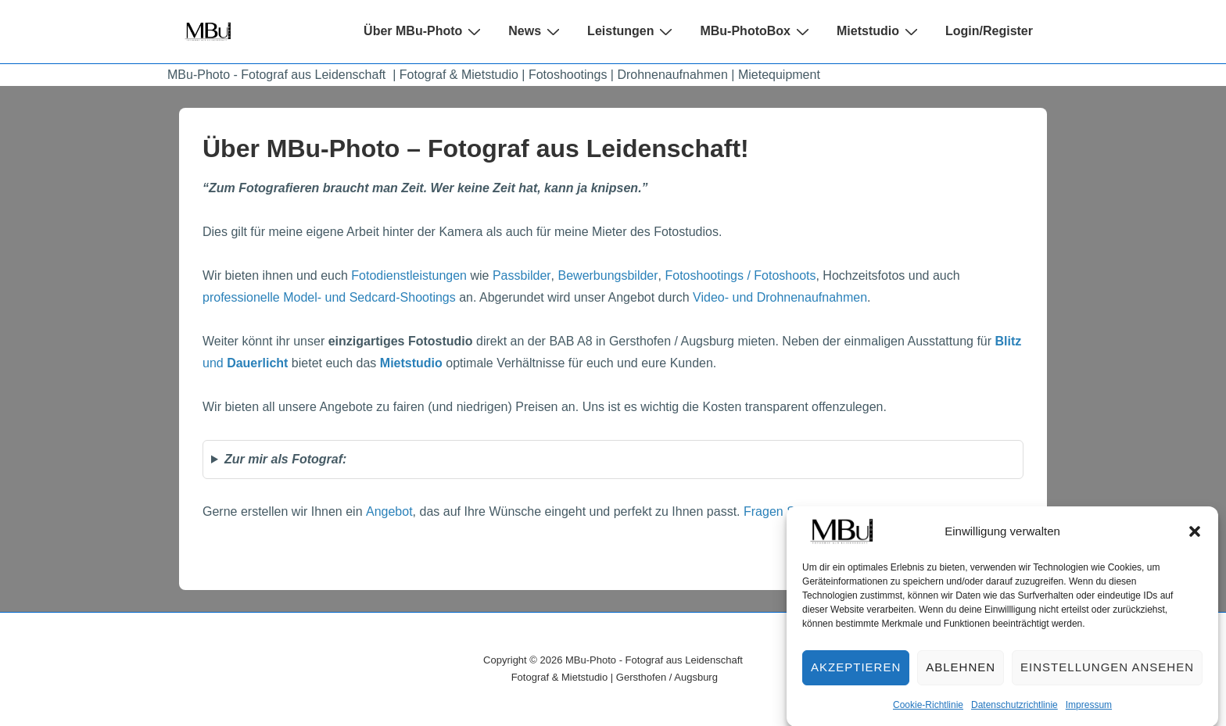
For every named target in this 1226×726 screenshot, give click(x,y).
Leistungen (631, 31)
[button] (1195, 537)
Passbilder (522, 275)
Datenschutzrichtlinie (1014, 711)
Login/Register (989, 31)
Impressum (1089, 711)
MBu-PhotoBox (756, 31)
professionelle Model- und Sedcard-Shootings (329, 297)
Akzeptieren (856, 674)
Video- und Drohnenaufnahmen (780, 297)
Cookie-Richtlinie (928, 711)
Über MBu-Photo (424, 31)
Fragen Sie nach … (797, 511)
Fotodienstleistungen (409, 275)
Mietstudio (879, 31)
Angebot (389, 511)
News (536, 31)
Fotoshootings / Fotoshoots (740, 275)
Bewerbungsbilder (608, 275)
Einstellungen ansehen (1107, 674)
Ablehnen (960, 674)
